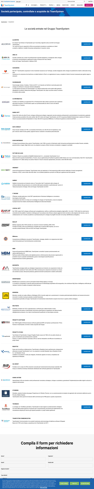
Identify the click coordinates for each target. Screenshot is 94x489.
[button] (18, 1)
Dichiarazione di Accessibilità (36, 478)
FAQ (49, 470)
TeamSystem (4, 21)
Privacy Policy (36, 474)
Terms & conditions (37, 472)
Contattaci (89, 5)
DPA (49, 469)
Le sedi (18, 472)
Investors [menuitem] (65, 5)
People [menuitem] (52, 5)
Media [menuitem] (58, 5)
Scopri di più (87, 44)
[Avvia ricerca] (84, 1)
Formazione (20, 483)
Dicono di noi (20, 476)
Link (33, 483)
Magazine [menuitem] (80, 5)
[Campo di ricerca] (75, 1)
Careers (19, 481)
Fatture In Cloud (5, 472)
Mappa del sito (36, 481)
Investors (19, 480)
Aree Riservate (36, 470)
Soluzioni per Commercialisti (5, 475)
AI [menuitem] (27, 5)
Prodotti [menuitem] (43, 5)
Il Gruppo (19, 469)
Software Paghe (5, 481)
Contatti (19, 470)
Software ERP (4, 469)
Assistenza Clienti (37, 469)
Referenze (19, 474)
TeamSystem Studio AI (7, 470)
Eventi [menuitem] (73, 5)
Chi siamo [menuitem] (34, 5)
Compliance (20, 478)
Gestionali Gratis (5, 483)
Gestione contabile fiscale (7, 479)
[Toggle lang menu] (91, 1)
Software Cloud (5, 477)
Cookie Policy (35, 476)
